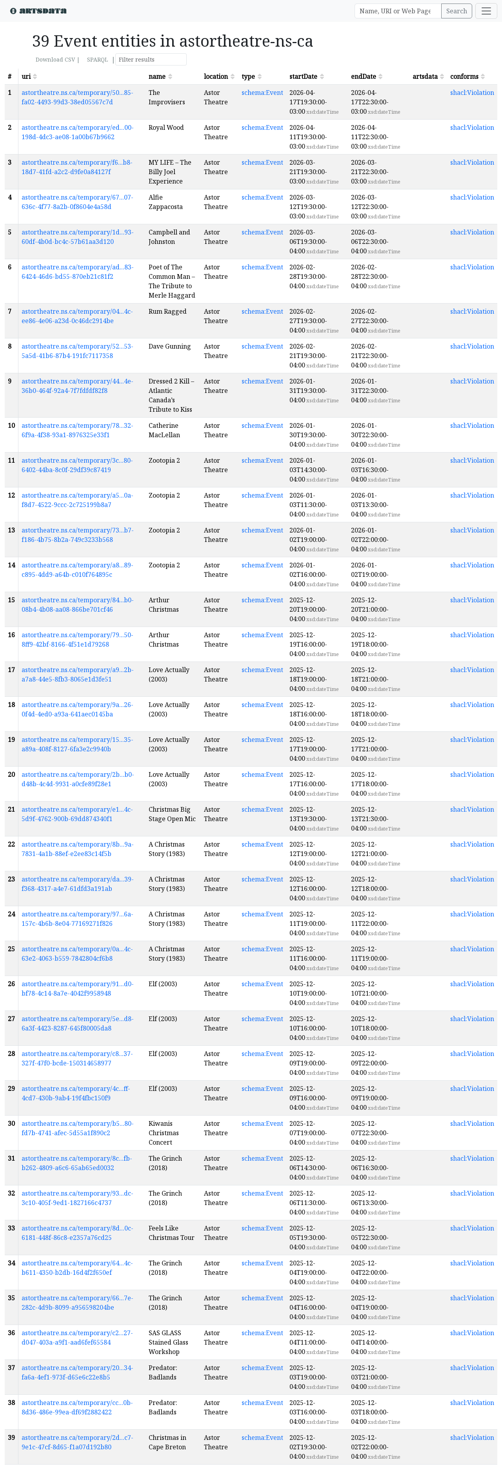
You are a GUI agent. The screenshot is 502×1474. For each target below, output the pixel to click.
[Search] (398, 11)
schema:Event (262, 92)
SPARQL (97, 59)
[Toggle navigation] (486, 11)
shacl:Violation (472, 92)
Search (456, 11)
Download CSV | (58, 59)
